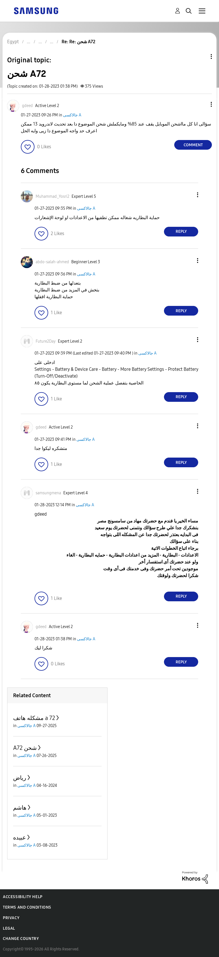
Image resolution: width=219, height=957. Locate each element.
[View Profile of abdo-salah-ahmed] (52, 262)
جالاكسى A (72, 115)
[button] (202, 104)
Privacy (11, 917)
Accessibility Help (22, 896)
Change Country (21, 938)
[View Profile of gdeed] (27, 105)
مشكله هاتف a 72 (34, 718)
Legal (9, 928)
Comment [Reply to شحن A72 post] (193, 145)
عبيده (19, 837)
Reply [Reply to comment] (181, 231)
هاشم (20, 807)
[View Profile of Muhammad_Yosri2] (52, 196)
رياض (19, 777)
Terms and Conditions (27, 907)
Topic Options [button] (201, 56)
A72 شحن (25, 747)
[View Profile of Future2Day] (46, 341)
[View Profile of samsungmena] (48, 493)
